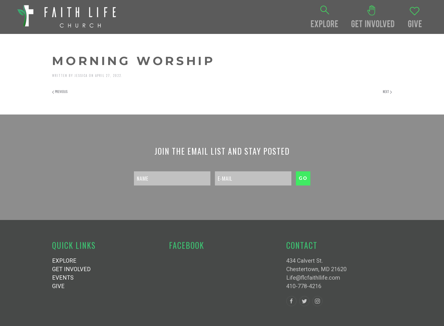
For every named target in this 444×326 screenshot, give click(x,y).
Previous (59, 91)
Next (387, 91)
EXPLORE (64, 260)
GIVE (58, 286)
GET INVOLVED (71, 269)
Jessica (80, 75)
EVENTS (63, 277)
